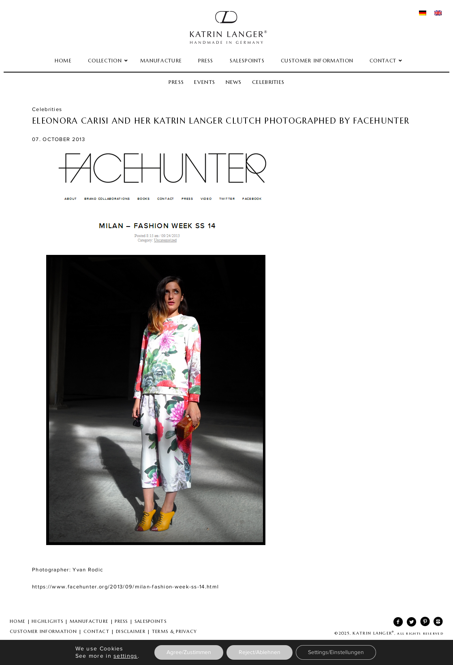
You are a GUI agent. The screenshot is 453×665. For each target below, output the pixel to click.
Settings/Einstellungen (336, 652)
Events (204, 82)
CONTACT (96, 631)
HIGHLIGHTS (47, 621)
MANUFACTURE (89, 621)
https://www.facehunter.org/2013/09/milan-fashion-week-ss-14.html (125, 587)
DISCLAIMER (130, 631)
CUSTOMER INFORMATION (43, 631)
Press (176, 82)
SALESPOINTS (151, 621)
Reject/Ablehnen (259, 652)
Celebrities (268, 82)
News (234, 82)
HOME (17, 621)
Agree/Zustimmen (189, 652)
